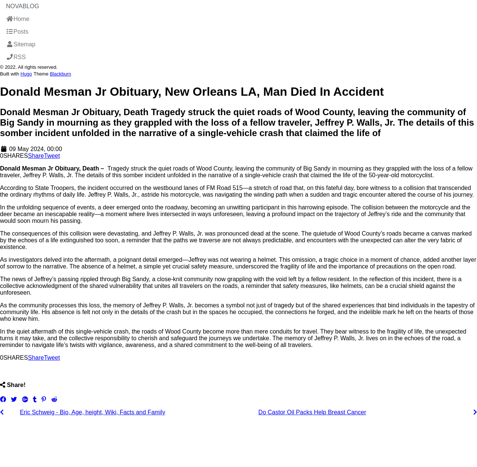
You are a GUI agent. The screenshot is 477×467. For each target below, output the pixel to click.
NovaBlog (22, 6)
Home (18, 19)
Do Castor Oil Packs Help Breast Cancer (312, 412)
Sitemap (21, 44)
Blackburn (60, 74)
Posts (17, 31)
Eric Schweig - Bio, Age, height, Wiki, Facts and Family (92, 412)
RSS (16, 57)
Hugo (26, 74)
